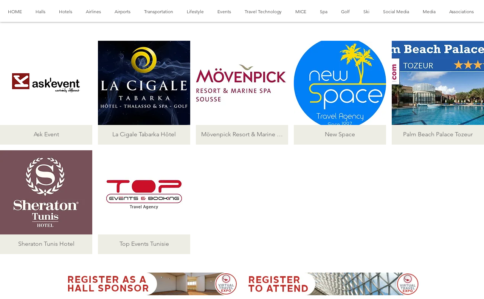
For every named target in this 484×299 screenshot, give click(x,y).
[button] (46, 93)
